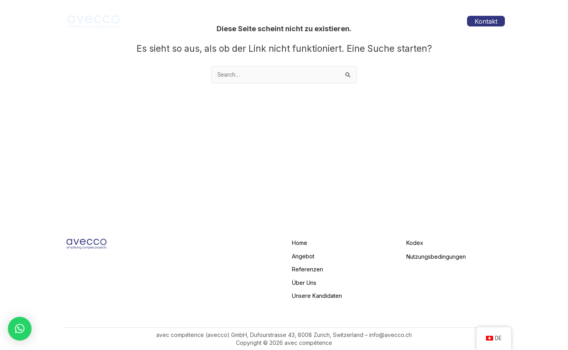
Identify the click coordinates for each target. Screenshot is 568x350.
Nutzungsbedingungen (436, 255)
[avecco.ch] (94, 20)
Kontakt (487, 21)
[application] (298, 21)
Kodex (414, 242)
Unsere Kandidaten (421, 21)
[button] (20, 329)
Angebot (286, 21)
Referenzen (330, 21)
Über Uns (370, 21)
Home (251, 21)
